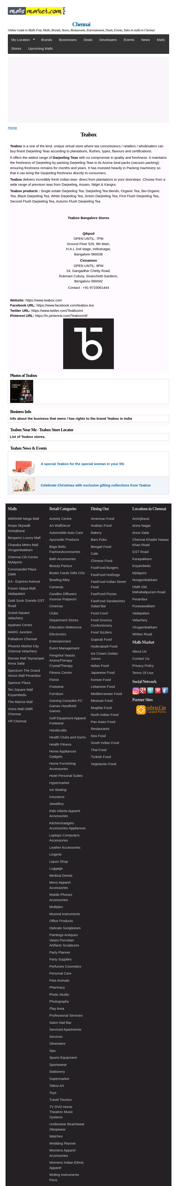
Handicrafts (58, 730)
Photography (59, 1001)
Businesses (68, 40)
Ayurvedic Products (64, 539)
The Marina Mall (20, 702)
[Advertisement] (88, 89)
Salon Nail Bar (60, 1022)
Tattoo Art (56, 1086)
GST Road (140, 552)
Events (129, 40)
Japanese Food (103, 672)
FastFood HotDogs (105, 575)
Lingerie (55, 854)
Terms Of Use (142, 673)
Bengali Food (101, 547)
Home (12, 128)
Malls (161, 40)
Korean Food (101, 680)
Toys (52, 1093)
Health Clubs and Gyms (67, 737)
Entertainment (60, 641)
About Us (139, 651)
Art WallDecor (60, 525)
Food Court (99, 613)
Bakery (96, 533)
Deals (88, 40)
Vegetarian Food (103, 764)
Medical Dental (60, 875)
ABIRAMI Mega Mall (23, 519)
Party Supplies (60, 959)
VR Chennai (17, 721)
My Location (21, 40)
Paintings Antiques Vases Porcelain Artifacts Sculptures (64, 940)
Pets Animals (59, 980)
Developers (108, 40)
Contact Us (140, 658)
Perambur (140, 599)
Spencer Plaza (19, 683)
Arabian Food (101, 525)
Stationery (57, 1071)
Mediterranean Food (106, 694)
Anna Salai (140, 533)
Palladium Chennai (22, 639)
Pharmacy (57, 987)
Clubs (53, 613)
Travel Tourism (60, 1100)
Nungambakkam (144, 580)
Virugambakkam (144, 627)
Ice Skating (57, 790)
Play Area (56, 1008)
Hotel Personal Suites (66, 776)
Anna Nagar (141, 525)
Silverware (57, 1043)
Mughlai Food (101, 708)
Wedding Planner (62, 1143)
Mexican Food (101, 701)
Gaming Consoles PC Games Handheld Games (66, 706)
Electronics (57, 634)
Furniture (56, 694)
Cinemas (56, 606)
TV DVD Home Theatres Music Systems (61, 1112)
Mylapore (139, 573)
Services (56, 1036)
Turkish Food (101, 757)
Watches (56, 1136)
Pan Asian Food (103, 722)
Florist (54, 680)
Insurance (57, 797)
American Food (102, 519)
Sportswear (58, 1065)
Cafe (94, 553)
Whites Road (142, 634)
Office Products (61, 921)
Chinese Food (101, 561)
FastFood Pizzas (104, 594)
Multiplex (56, 907)
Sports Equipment (63, 1057)
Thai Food (98, 750)
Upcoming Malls (40, 48)
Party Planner (59, 952)
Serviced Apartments (65, 1029)
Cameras (56, 587)
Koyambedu (141, 566)
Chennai (81, 24)
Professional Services (66, 1015)
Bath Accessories (62, 559)
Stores (16, 48)
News (145, 40)
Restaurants (100, 729)
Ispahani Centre (20, 625)
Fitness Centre (60, 672)
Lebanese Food (103, 686)
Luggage (56, 868)
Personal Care (60, 973)
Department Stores (63, 620)
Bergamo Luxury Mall (24, 538)
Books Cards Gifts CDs (67, 573)
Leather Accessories (64, 847)
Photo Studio (59, 994)
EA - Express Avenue (24, 581)
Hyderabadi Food (104, 646)
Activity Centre (60, 519)
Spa (52, 1051)
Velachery (140, 620)
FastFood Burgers (104, 568)
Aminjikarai (140, 519)
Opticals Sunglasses (65, 928)
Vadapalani (140, 613)
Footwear (56, 686)
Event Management (64, 648)
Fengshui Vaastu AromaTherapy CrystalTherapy (62, 660)
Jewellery (56, 804)
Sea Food (98, 736)
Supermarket (59, 1079)
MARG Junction (20, 632)
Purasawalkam (143, 606)
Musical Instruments (64, 914)
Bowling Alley (59, 580)
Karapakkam (142, 559)
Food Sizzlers (101, 632)
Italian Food (100, 666)
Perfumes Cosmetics (65, 966)
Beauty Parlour (60, 566)
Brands (46, 40)
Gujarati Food (101, 639)
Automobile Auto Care (66, 533)
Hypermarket (59, 783)
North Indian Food (104, 715)
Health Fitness (60, 744)
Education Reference (65, 627)
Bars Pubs (99, 539)
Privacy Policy (143, 666)
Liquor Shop (58, 861)
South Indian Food (105, 743)
